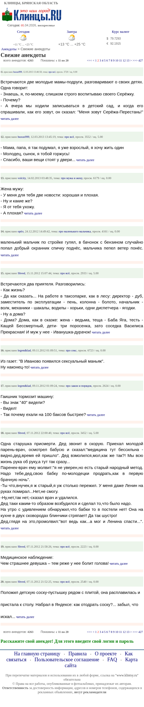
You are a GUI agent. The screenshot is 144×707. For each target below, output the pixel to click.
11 (120, 60)
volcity (22, 178)
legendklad (24, 350)
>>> (135, 60)
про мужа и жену (71, 178)
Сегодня (23, 32)
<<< (89, 60)
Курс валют (120, 32)
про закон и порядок (79, 385)
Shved (21, 273)
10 (117, 60)
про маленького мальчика (75, 231)
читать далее (10, 119)
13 (127, 60)
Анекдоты (9, 49)
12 (124, 60)
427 (140, 60)
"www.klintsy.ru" (126, 675)
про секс (71, 350)
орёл (21, 231)
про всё (51, 72)
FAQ (112, 659)
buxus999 (17, 72)
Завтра (72, 32)
